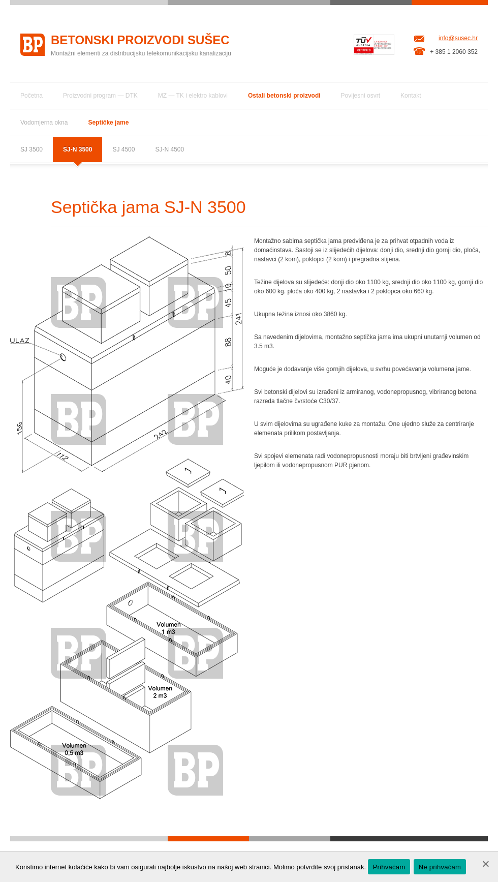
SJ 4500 (123, 149)
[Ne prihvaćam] (485, 864)
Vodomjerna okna (44, 122)
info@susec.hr (458, 38)
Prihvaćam (389, 867)
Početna (31, 95)
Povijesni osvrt (360, 95)
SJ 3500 (31, 149)
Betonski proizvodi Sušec (140, 40)
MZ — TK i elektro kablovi (193, 95)
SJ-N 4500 (169, 149)
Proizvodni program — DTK (100, 95)
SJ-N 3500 (77, 149)
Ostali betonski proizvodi (284, 95)
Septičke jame (108, 122)
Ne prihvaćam (440, 867)
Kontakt (410, 95)
